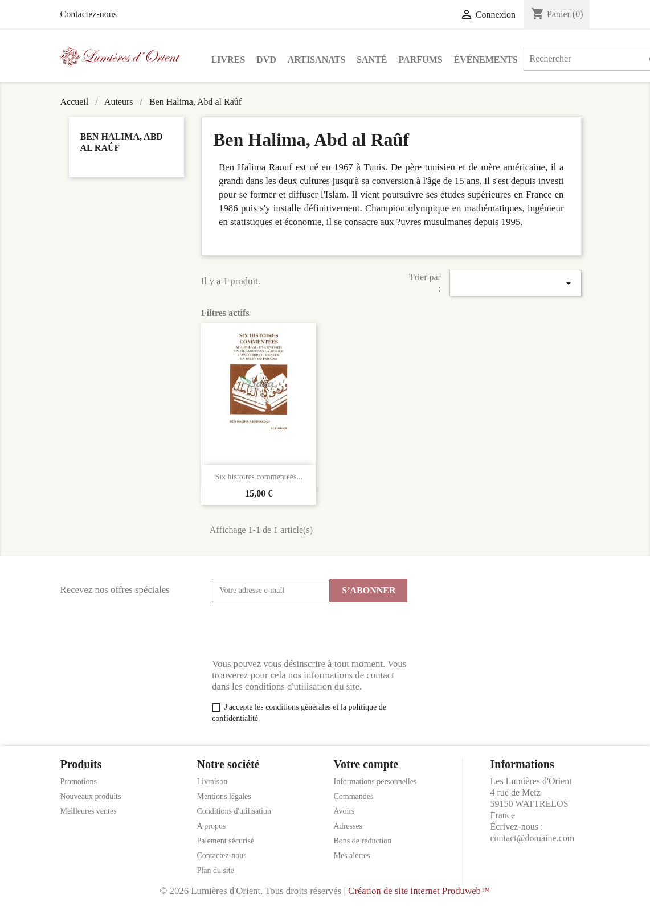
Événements (486, 59)
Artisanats (316, 59)
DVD (266, 59)
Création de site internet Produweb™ (419, 890)
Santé (372, 59)
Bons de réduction (363, 841)
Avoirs (344, 811)
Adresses (348, 826)
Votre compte (366, 764)
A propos (211, 826)
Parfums (421, 59)
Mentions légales (224, 796)
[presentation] (298, 630)
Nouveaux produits (90, 796)
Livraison (212, 781)
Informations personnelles (375, 781)
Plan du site (215, 870)
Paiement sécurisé (226, 841)
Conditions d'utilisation (234, 811)
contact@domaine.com (532, 838)
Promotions (78, 781)
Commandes (354, 796)
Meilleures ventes (88, 811)
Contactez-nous (88, 14)
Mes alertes (352, 855)
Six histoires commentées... (258, 477)
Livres (228, 59)
